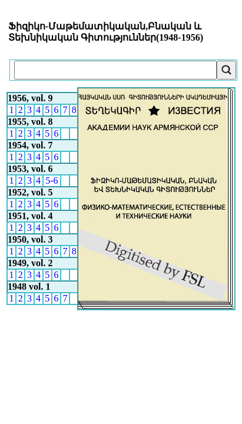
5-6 (51, 180)
